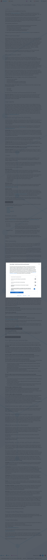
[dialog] (23, 280)
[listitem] (23, 276)
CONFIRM (17, 292)
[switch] (35, 279)
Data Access (24, 295)
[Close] (39, 264)
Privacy (29, 295)
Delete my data (19, 295)
